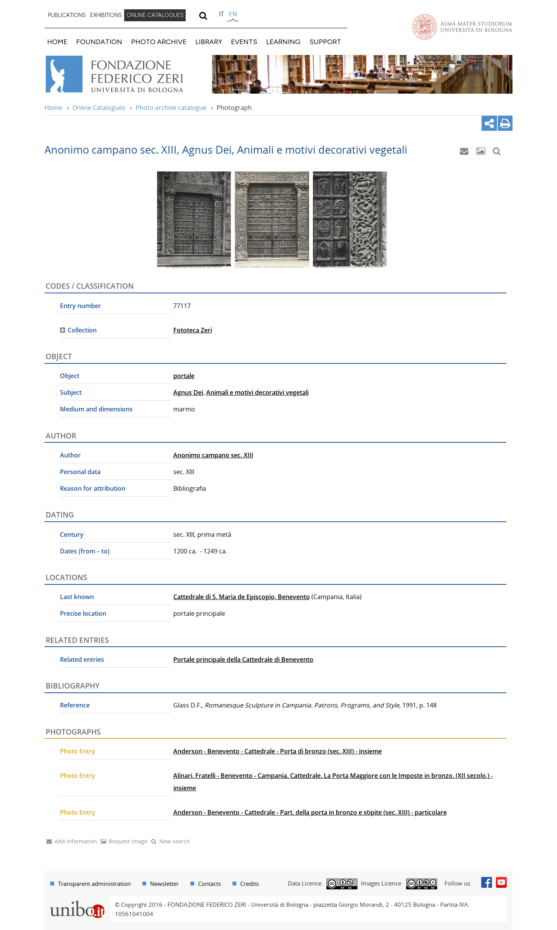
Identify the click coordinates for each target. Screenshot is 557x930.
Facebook (486, 882)
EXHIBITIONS (106, 15)
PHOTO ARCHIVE (158, 42)
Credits (249, 883)
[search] (203, 15)
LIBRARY (208, 42)
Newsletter (164, 883)
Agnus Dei (188, 392)
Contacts (209, 883)
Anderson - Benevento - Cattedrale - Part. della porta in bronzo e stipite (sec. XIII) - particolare (310, 812)
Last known (77, 597)
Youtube (501, 882)
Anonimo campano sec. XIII (213, 455)
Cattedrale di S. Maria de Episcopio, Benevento (241, 597)
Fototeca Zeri (192, 330)
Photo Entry (77, 751)
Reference (75, 705)
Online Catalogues (98, 107)
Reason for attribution (92, 488)
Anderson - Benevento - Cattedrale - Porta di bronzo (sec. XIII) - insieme (277, 751)
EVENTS (244, 42)
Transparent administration (94, 883)
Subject (71, 392)
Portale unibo (77, 900)
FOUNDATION (99, 42)
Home (53, 107)
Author (70, 455)
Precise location (83, 613)
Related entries (82, 659)
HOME (57, 42)
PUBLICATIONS (67, 15)
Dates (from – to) (84, 551)
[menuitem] (67, 15)
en (233, 14)
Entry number (80, 305)
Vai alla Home (124, 74)
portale (184, 376)
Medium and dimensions (96, 409)
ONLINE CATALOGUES (155, 15)
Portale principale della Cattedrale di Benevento (243, 659)
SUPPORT (325, 42)
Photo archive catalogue (171, 107)
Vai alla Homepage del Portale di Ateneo (462, 26)
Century (72, 534)
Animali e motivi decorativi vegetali (257, 392)
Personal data (80, 472)
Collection (82, 330)
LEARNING (283, 42)
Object (69, 376)
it (221, 14)
